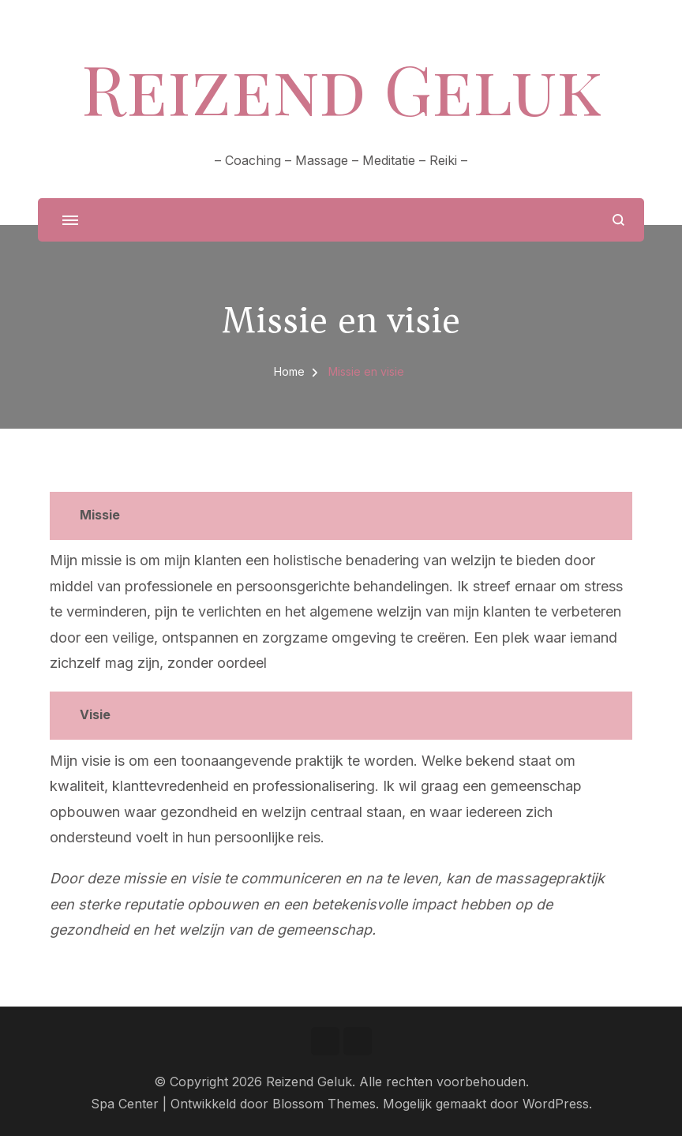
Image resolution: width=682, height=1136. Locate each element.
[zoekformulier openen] (618, 220)
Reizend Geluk (341, 87)
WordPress (556, 1104)
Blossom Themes (324, 1104)
